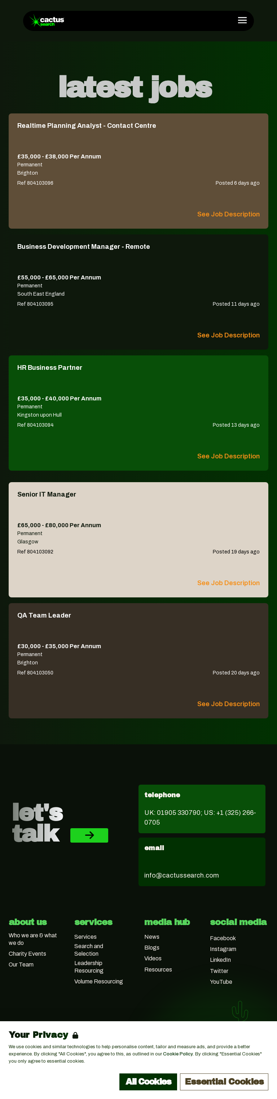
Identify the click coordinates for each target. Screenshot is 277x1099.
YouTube (221, 982)
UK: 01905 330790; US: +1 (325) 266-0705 (200, 817)
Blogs (151, 948)
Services (85, 937)
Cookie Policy (178, 1054)
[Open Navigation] (242, 20)
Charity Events (27, 954)
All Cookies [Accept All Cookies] (148, 1081)
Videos (153, 958)
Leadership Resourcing (89, 967)
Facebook (223, 938)
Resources (158, 969)
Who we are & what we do (33, 939)
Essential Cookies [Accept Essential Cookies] (224, 1081)
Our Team (21, 964)
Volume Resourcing (98, 981)
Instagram (223, 949)
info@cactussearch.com (181, 875)
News (151, 937)
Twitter (219, 971)
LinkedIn (220, 960)
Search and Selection (88, 950)
